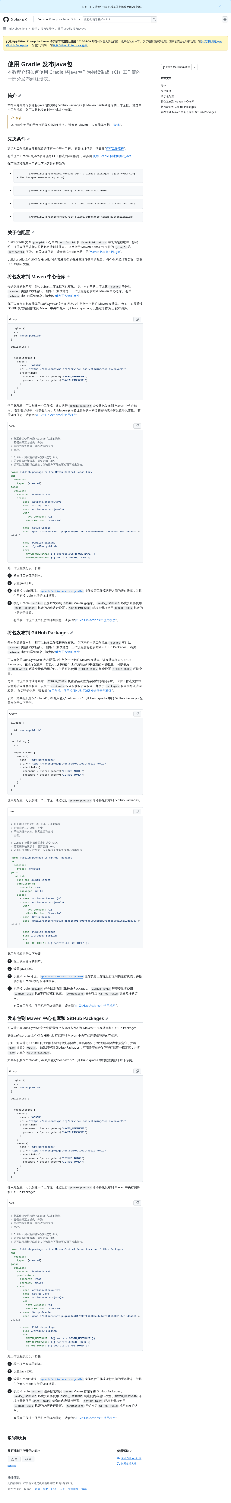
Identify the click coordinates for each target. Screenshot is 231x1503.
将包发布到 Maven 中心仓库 (39, 276)
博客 (84, 1489)
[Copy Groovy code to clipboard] (137, 319)
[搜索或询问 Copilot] (119, 19)
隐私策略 (12, 1465)
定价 (62, 1489)
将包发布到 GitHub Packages (40, 632)
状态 (54, 1489)
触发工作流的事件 (67, 296)
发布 (117, 125)
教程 (34, 28)
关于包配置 (21, 232)
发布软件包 (47, 28)
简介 (14, 95)
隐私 (45, 1489)
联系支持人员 (127, 1463)
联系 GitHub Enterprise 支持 (70, 45)
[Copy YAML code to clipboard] (137, 426)
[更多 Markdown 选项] (194, 67)
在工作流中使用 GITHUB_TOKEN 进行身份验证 (80, 691)
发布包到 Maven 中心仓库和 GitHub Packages (58, 1018)
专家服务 (73, 1489)
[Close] (220, 6)
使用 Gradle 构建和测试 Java (112, 156)
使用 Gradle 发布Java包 (72, 28)
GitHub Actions (18, 28)
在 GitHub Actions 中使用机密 (56, 415)
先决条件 (19, 139)
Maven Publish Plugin (105, 252)
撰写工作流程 (115, 148)
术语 (37, 1489)
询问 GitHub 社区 (129, 1458)
